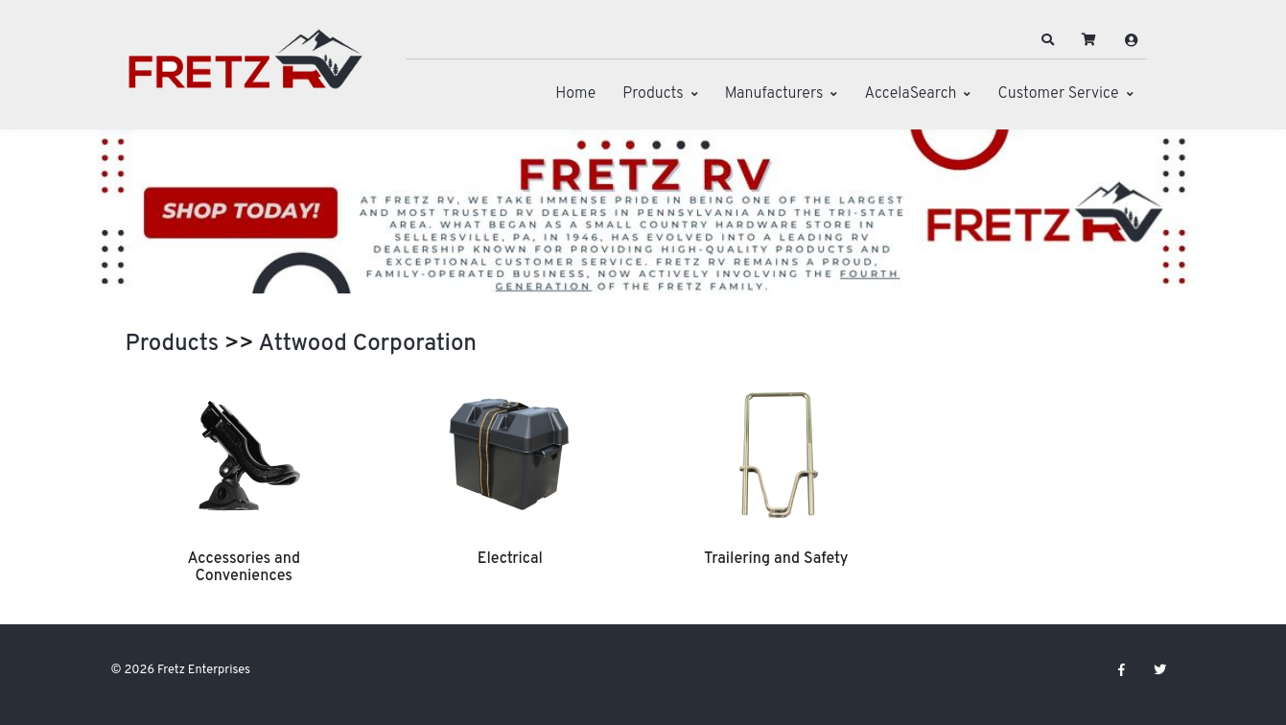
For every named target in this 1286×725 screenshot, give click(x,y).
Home (575, 94)
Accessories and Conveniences (243, 568)
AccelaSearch (910, 94)
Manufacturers (774, 94)
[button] (1047, 40)
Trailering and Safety (776, 559)
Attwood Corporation (368, 344)
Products (652, 94)
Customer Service (1057, 94)
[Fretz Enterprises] (245, 69)
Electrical (510, 559)
